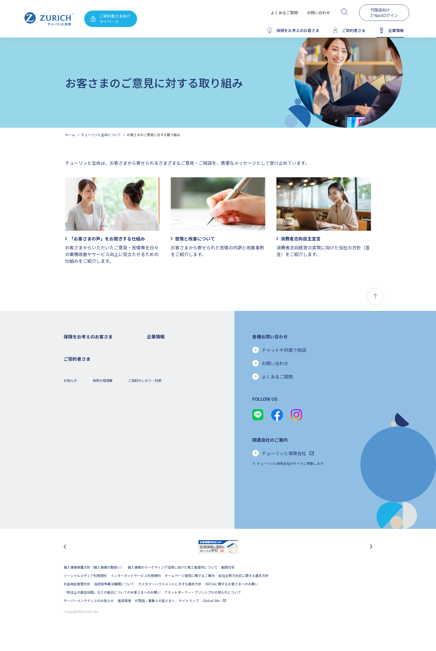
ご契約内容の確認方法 (80, 489)
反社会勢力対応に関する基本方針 (244, 590)
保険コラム (72, 422)
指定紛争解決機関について (114, 598)
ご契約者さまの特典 (79, 431)
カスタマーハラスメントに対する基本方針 (170, 598)
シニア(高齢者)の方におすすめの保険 (91, 414)
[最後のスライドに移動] (65, 561)
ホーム (70, 134)
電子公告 (153, 389)
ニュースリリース (160, 397)
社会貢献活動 (157, 456)
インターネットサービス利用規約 (136, 590)
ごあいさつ (155, 364)
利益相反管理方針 (77, 598)
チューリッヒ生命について (101, 134)
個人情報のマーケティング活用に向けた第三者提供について (172, 581)
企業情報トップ (158, 347)
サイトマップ (189, 615)
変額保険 (70, 397)
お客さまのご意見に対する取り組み (153, 134)
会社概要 (153, 355)
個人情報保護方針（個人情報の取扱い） (94, 581)
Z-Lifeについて (75, 497)
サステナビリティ (160, 439)
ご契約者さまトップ (79, 464)
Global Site (214, 615)
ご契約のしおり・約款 (145, 519)
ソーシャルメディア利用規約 (85, 590)
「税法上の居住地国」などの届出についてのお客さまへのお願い (112, 607)
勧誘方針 (228, 581)
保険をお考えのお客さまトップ (87, 347)
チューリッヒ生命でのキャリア (170, 472)
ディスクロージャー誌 (163, 381)
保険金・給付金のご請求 (82, 472)
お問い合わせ (318, 12)
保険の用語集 (103, 519)
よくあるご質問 (284, 12)
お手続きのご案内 (77, 481)
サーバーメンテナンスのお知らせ (89, 615)
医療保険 (70, 372)
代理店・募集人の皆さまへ (155, 615)
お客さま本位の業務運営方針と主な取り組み (180, 414)
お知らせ (70, 519)
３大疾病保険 (74, 381)
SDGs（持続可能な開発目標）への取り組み (179, 447)
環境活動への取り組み (163, 464)
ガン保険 (70, 364)
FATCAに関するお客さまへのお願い (231, 598)
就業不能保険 (74, 389)
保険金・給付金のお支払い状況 (170, 431)
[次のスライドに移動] (371, 561)
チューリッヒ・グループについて (172, 406)
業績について (157, 372)
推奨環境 (124, 615)
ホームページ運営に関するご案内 (190, 590)
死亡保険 (70, 355)
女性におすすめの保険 (80, 406)
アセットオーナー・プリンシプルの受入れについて (202, 607)
